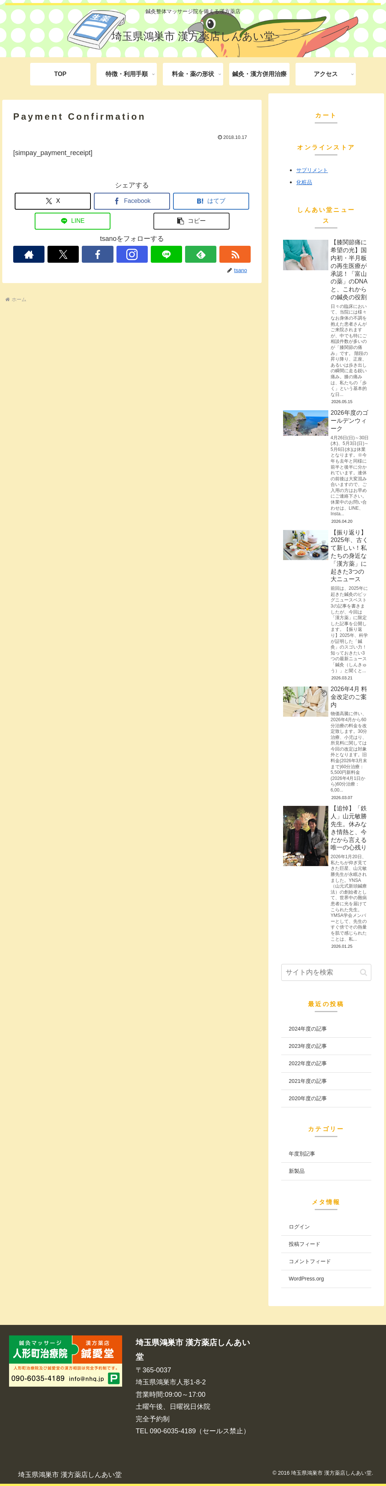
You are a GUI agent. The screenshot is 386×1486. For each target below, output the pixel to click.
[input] (326, 972)
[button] (191, 221)
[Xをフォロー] (63, 254)
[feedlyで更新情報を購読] (200, 254)
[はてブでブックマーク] (211, 201)
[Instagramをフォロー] (132, 254)
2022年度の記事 (308, 1063)
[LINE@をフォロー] (166, 254)
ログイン (299, 1227)
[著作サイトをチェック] (28, 254)
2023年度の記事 (308, 1046)
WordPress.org (306, 1279)
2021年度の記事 (308, 1081)
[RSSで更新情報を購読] (235, 254)
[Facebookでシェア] (132, 201)
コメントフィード (310, 1261)
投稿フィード (304, 1244)
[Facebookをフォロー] (97, 254)
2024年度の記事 (308, 1029)
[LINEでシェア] (73, 221)
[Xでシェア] (53, 201)
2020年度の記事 (308, 1098)
